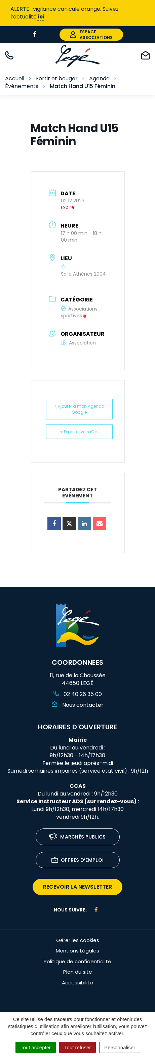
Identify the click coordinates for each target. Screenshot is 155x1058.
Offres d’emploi (77, 860)
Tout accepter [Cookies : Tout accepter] (36, 1047)
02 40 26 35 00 (77, 694)
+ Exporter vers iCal (79, 432)
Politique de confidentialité (77, 961)
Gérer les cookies (77, 940)
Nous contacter (78, 705)
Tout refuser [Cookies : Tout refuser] (77, 1047)
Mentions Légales (77, 950)
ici (40, 17)
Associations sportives (79, 312)
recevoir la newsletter (77, 887)
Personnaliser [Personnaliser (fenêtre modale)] (119, 1047)
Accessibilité (77, 982)
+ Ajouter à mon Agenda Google (79, 409)
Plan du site (77, 971)
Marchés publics (77, 837)
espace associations (91, 34)
